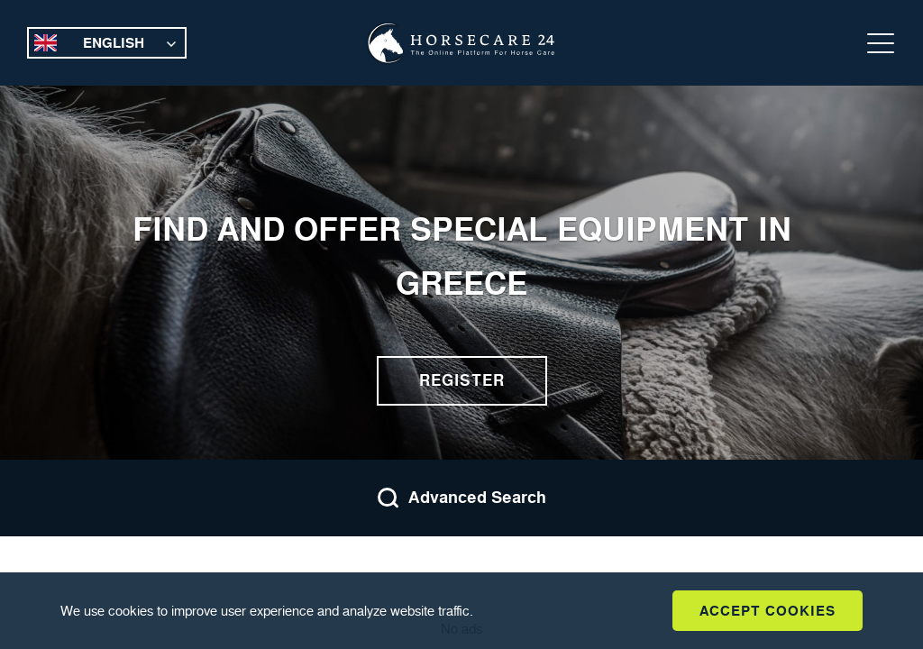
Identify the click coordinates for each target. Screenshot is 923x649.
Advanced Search (461, 498)
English (113, 42)
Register (462, 380)
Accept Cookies (767, 610)
